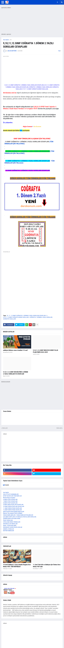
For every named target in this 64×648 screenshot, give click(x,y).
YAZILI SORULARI (8, 520)
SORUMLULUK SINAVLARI (10, 523)
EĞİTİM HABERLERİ (8, 530)
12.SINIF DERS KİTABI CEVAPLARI (12, 510)
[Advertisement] (32, 300)
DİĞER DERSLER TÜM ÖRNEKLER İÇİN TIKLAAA (32, 178)
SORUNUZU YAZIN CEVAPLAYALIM (12, 527)
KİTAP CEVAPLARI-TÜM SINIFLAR (12, 496)
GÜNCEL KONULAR (8, 529)
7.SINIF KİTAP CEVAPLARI (10, 501)
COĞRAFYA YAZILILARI (9, 319)
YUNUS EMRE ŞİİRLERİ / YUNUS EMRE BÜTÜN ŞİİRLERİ (18, 515)
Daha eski (59, 428)
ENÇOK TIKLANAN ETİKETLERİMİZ (12, 513)
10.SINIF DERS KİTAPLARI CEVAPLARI (13, 506)
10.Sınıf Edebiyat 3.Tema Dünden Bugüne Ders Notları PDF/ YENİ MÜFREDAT (17, 565)
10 (10, 39)
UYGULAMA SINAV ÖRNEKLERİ (11, 522)
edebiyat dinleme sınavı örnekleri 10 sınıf (15, 350)
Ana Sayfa (6, 39)
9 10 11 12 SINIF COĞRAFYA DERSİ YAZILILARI (16, 317)
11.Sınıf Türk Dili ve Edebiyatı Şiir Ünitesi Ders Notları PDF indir (47, 565)
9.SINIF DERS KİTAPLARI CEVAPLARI (13, 504)
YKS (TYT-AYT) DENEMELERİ (11, 494)
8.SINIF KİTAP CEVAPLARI (10, 503)
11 (9, 315)
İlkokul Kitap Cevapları (9, 497)
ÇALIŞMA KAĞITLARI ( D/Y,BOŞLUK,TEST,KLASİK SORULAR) (19, 517)
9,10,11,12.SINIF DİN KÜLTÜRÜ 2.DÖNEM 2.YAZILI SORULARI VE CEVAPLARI (15, 373)
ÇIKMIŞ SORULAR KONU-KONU (11, 518)
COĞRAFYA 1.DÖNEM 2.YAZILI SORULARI (40, 317)
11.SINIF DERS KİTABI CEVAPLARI (12, 508)
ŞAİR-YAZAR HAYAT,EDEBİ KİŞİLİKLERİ (13, 511)
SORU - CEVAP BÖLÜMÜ (9, 525)
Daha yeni (5, 428)
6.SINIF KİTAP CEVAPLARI (10, 499)
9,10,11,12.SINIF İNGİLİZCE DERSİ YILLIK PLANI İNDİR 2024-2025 (45, 351)
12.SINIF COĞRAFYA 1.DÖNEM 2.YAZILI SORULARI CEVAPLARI (28, 315)
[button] (2, 2)
